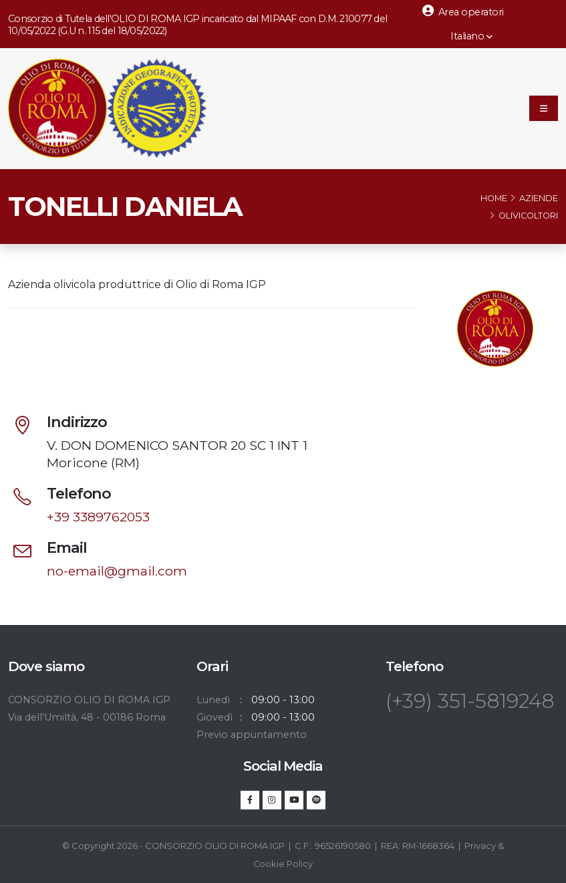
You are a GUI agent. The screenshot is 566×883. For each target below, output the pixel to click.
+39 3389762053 (98, 517)
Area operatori (463, 11)
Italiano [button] (464, 36)
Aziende (538, 200)
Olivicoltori (528, 217)
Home (493, 200)
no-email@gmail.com (117, 571)
